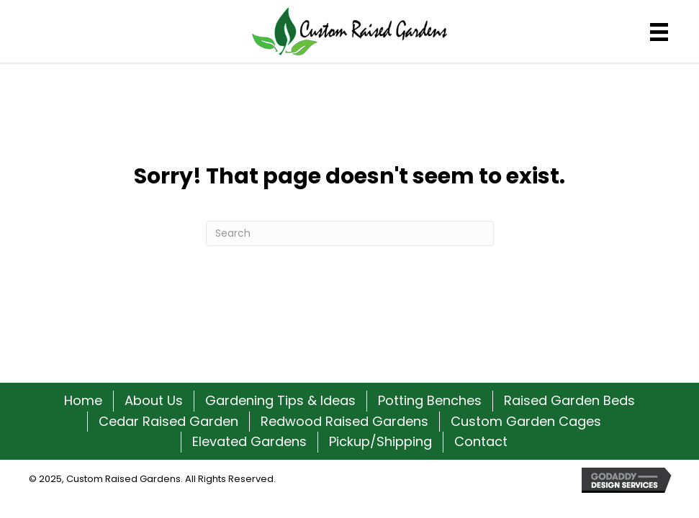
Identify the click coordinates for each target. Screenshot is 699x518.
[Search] (350, 233)
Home (83, 400)
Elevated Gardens (249, 441)
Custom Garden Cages (526, 421)
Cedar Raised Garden (168, 421)
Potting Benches (430, 400)
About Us (154, 400)
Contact (481, 441)
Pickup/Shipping (380, 441)
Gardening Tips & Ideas (280, 400)
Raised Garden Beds (569, 400)
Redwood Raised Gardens (344, 421)
